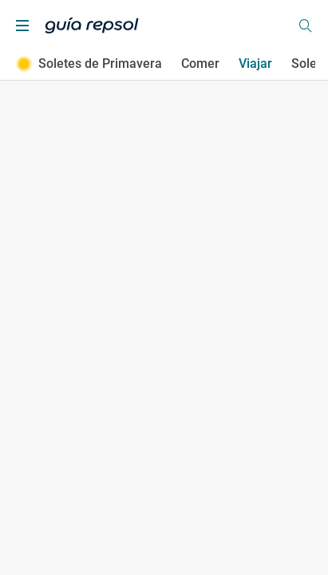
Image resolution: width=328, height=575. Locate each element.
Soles (307, 63)
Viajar (255, 63)
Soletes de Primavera (89, 64)
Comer (200, 63)
